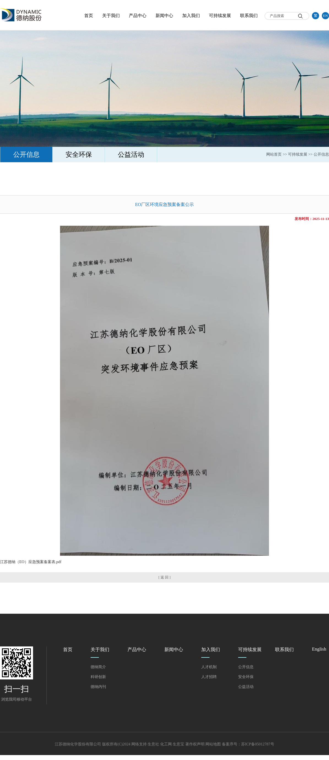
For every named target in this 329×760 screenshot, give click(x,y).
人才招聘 (209, 677)
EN (325, 15)
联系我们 (249, 15)
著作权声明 (195, 744)
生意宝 (178, 744)
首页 (88, 15)
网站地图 (213, 744)
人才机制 (209, 667)
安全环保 (79, 154)
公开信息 (26, 154)
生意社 (153, 744)
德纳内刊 (98, 687)
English (319, 649)
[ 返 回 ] (164, 577)
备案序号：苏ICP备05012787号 (248, 744)
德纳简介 (98, 667)
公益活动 (131, 154)
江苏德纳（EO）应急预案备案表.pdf (30, 562)
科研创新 (98, 677)
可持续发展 (220, 15)
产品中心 (137, 15)
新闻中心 (164, 15)
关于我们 (111, 15)
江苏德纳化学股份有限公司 (78, 744)
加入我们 (191, 15)
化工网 (166, 744)
